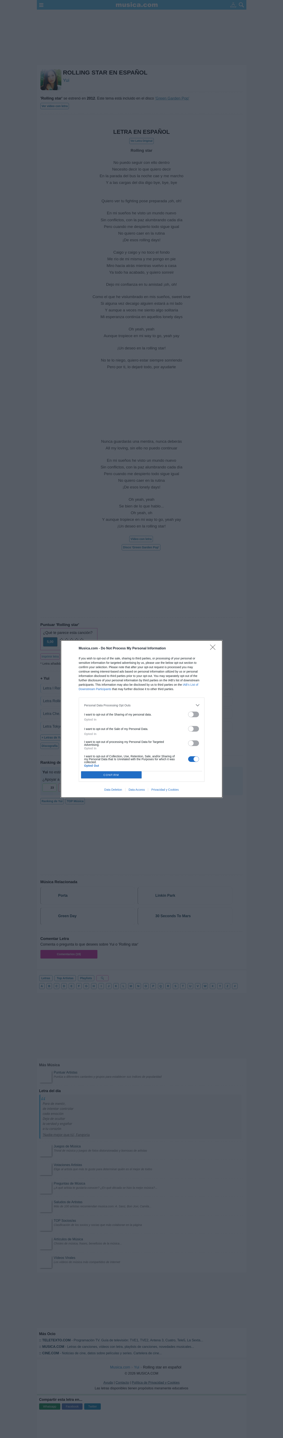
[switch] (193, 714)
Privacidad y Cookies (165, 789)
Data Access (137, 789)
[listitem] (141, 705)
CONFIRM (111, 774)
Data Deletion (113, 789)
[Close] (214, 649)
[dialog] (141, 719)
